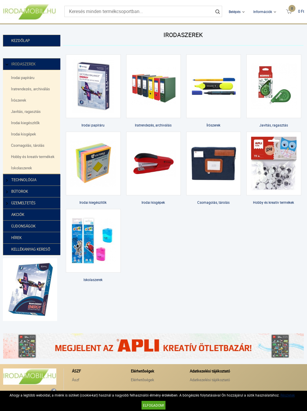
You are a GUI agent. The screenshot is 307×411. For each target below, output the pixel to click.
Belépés (235, 11)
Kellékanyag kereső (30, 249)
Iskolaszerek (21, 167)
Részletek (287, 395)
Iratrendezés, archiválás (30, 88)
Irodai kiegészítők (25, 122)
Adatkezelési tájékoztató (210, 379)
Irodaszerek (21, 64)
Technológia (21, 180)
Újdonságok (23, 226)
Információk (262, 11)
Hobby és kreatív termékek (33, 156)
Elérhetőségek (142, 379)
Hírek (16, 237)
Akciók (17, 214)
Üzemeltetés (21, 203)
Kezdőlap (20, 40)
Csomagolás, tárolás (27, 145)
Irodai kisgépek (23, 134)
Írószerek (18, 100)
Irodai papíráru (22, 77)
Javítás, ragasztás (26, 111)
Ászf (75, 379)
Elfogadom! (153, 405)
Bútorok (17, 191)
